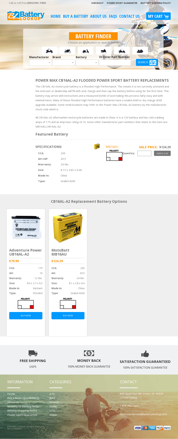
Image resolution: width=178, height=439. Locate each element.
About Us (98, 16)
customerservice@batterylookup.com (143, 414)
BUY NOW (26, 315)
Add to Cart (162, 153)
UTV (52, 410)
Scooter (54, 402)
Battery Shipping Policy (156, 3)
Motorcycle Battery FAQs (23, 406)
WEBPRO (18, 428)
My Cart (158, 16)
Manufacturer (39, 57)
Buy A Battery (75, 16)
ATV (52, 393)
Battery (81, 57)
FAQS (113, 16)
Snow (53, 406)
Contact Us (129, 16)
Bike (52, 398)
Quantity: (128, 153)
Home (56, 16)
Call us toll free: (27, 3)
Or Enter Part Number (114, 57)
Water (53, 415)
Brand (56, 57)
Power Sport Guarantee (122, 3)
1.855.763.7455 (129, 405)
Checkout (97, 3)
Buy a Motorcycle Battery (23, 398)
